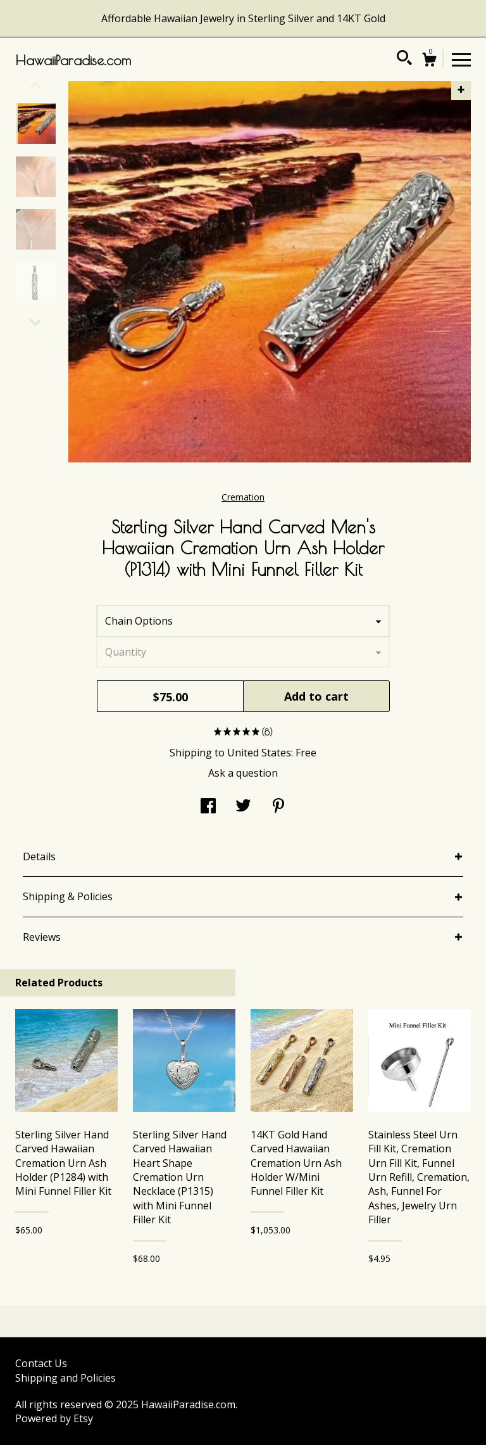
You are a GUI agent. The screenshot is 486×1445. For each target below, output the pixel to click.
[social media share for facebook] (208, 807)
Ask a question (243, 773)
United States (259, 753)
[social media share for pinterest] (278, 807)
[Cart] (429, 61)
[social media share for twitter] (243, 807)
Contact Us (41, 1363)
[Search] (404, 59)
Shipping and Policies (65, 1378)
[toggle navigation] (461, 58)
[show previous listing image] (35, 85)
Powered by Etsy (54, 1418)
